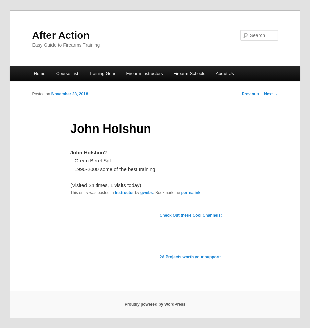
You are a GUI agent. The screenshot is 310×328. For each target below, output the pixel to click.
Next (271, 94)
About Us (225, 73)
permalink (190, 192)
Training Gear (102, 73)
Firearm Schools (189, 73)
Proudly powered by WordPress (155, 304)
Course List (67, 73)
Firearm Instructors (144, 73)
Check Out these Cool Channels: (191, 215)
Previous (248, 94)
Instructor (124, 192)
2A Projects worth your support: (190, 257)
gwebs (146, 192)
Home (40, 73)
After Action (61, 35)
